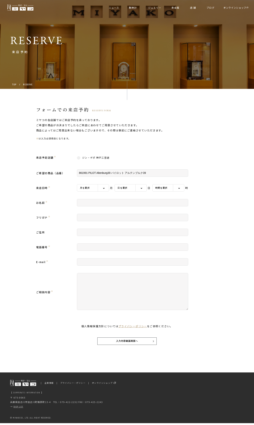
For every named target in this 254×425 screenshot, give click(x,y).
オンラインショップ (102, 384)
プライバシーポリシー (132, 326)
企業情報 (49, 384)
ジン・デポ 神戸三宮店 (93, 158)
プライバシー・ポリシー (72, 384)
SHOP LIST (18, 408)
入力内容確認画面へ (127, 342)
